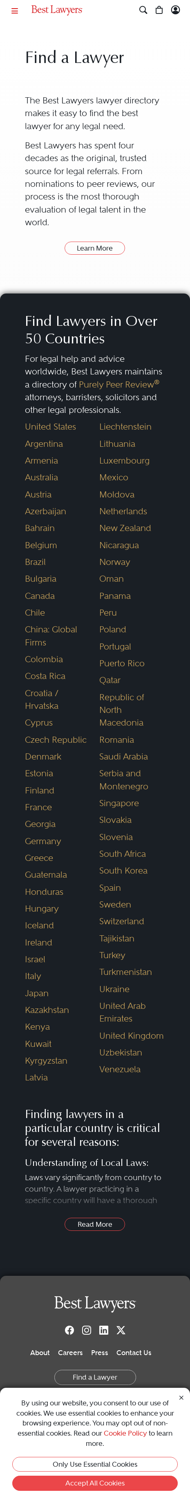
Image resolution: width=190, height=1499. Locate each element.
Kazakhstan (47, 1010)
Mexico (113, 477)
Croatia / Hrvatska (41, 699)
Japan (37, 993)
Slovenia (116, 837)
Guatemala (46, 874)
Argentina (44, 444)
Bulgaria (40, 579)
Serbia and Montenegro (123, 779)
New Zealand (125, 528)
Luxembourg (124, 460)
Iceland (39, 925)
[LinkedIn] (103, 1330)
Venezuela (120, 1069)
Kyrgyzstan (46, 1060)
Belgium (41, 545)
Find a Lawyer (95, 1377)
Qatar (110, 680)
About (40, 1353)
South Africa (122, 854)
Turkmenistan (125, 972)
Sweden (115, 904)
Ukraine (114, 989)
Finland (39, 790)
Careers (70, 1353)
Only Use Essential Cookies (95, 1464)
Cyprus (39, 722)
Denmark (43, 756)
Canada (40, 596)
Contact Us (134, 1353)
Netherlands (123, 511)
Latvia (36, 1077)
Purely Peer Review (119, 384)
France (38, 807)
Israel (35, 959)
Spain (110, 888)
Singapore (119, 803)
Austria (38, 494)
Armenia (41, 460)
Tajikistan (116, 938)
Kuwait (38, 1044)
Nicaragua (119, 545)
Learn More (95, 248)
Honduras (44, 892)
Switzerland (121, 921)
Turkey (112, 955)
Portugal (115, 646)
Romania (116, 740)
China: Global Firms (51, 635)
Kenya (37, 1027)
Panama (115, 596)
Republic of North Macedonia (121, 710)
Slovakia (115, 820)
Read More (95, 1224)
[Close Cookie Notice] (181, 1397)
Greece (39, 858)
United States (50, 426)
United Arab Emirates (122, 1012)
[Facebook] (69, 1330)
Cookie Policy (125, 1433)
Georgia (40, 824)
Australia (41, 477)
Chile (35, 612)
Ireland (38, 942)
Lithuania (117, 444)
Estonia (39, 773)
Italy (33, 976)
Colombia (44, 659)
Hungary (42, 908)
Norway (114, 562)
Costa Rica (45, 676)
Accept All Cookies (95, 1483)
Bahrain (40, 528)
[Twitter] (120, 1330)
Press (99, 1353)
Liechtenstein (125, 426)
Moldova (116, 494)
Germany (43, 841)
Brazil (35, 562)
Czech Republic (56, 740)
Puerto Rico (122, 663)
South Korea (123, 870)
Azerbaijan (45, 511)
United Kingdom (131, 1036)
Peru (108, 612)
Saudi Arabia (123, 756)
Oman (111, 579)
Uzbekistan (120, 1052)
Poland (112, 629)
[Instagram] (86, 1330)
